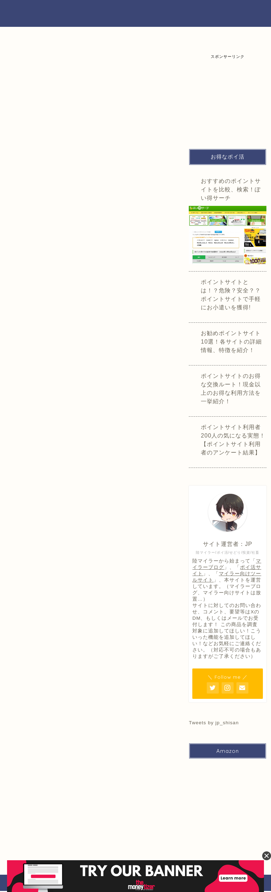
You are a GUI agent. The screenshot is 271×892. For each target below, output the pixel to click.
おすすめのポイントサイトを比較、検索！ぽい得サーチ (231, 189)
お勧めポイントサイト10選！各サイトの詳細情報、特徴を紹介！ (231, 341)
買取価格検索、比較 (32, 38)
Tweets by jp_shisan (214, 722)
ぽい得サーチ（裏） (135, 13)
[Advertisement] (230, 94)
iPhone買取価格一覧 (83, 38)
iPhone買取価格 (113, 89)
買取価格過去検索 (240, 38)
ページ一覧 (24, 89)
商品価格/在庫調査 (157, 92)
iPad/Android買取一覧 (140, 36)
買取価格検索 (69, 89)
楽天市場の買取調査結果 (194, 38)
